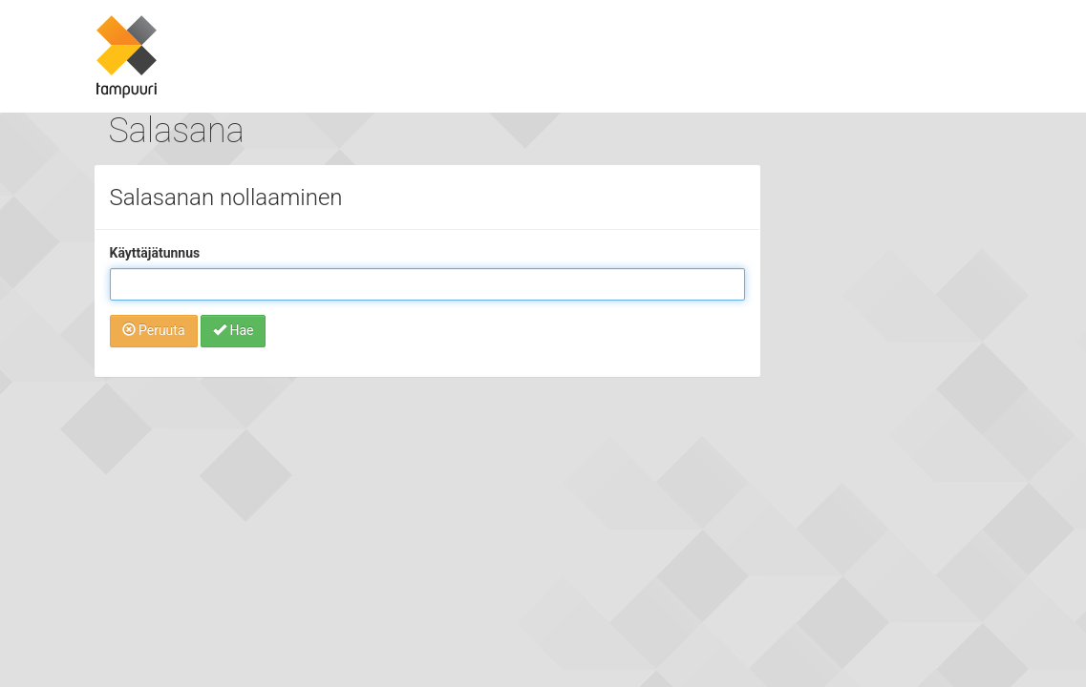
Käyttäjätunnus (155, 252)
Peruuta (153, 330)
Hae (233, 330)
